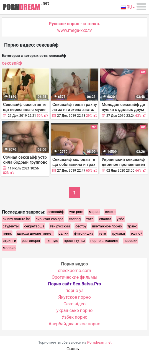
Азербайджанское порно (75, 323)
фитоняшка (83, 233)
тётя (102, 233)
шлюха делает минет (35, 233)
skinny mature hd (16, 219)
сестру (80, 226)
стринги (9, 241)
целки (63, 233)
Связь (72, 348)
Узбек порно (74, 317)
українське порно (74, 310)
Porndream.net (99, 342)
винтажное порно (107, 226)
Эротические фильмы (74, 277)
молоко (9, 248)
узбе (120, 219)
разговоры (31, 241)
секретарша (34, 226)
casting (75, 219)
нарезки (130, 241)
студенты (11, 226)
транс (132, 226)
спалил (105, 219)
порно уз (74, 290)
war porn (76, 212)
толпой (136, 233)
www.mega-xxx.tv (74, 30)
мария (94, 212)
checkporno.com (74, 270)
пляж (7, 233)
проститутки (74, 241)
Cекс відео (74, 303)
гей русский (60, 226)
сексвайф (12, 63)
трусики (118, 233)
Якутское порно (74, 297)
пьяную (51, 241)
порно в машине (104, 241)
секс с (110, 212)
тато (90, 219)
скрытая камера (49, 219)
